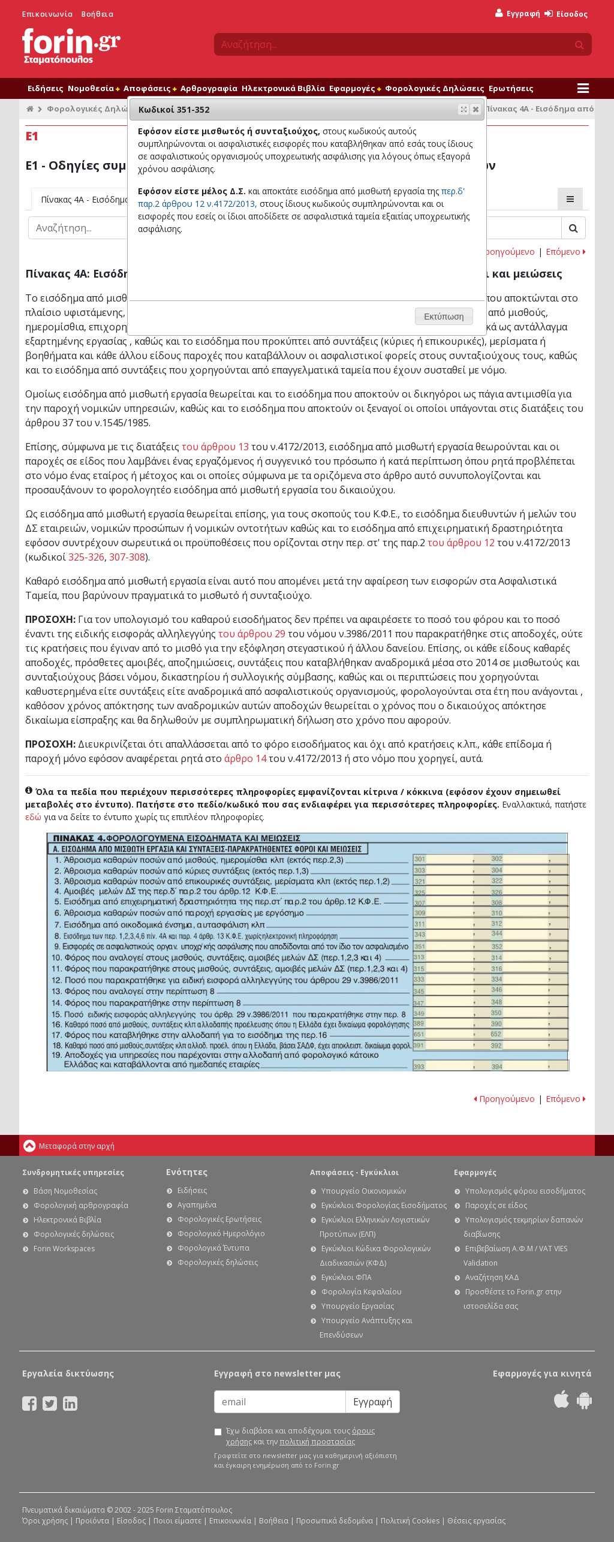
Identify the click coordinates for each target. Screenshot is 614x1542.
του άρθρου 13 (215, 446)
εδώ (33, 817)
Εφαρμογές (355, 88)
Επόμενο (566, 251)
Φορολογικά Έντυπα (213, 1248)
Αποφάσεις (150, 88)
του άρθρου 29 (251, 633)
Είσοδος (566, 14)
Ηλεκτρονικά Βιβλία (283, 88)
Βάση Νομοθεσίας (65, 1191)
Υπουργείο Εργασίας (357, 1306)
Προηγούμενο (504, 251)
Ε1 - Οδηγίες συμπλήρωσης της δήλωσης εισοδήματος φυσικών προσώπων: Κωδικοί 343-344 (491, 935)
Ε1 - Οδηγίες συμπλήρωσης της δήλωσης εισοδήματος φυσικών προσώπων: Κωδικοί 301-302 (491, 859)
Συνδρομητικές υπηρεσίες (73, 1172)
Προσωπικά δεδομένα (334, 1521)
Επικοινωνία (47, 14)
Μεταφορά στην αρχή (77, 1146)
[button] (475, 109)
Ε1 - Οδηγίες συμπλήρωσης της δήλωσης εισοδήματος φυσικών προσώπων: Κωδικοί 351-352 (491, 946)
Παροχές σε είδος (496, 1205)
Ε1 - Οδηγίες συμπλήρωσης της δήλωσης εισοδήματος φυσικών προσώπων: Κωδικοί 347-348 (491, 1001)
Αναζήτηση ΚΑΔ (492, 1277)
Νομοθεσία (93, 88)
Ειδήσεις (46, 88)
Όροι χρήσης (45, 1521)
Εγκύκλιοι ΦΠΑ (346, 1277)
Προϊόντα (92, 1521)
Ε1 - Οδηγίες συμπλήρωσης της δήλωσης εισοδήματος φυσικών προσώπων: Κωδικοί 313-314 (491, 956)
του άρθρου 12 (461, 542)
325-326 (86, 557)
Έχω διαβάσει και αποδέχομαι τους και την (300, 1436)
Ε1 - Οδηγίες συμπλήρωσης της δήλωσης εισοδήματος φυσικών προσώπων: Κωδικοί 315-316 (491, 968)
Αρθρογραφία (208, 88)
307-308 (127, 557)
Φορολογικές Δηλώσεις (434, 88)
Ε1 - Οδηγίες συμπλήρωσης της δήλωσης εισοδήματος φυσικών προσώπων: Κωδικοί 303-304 (491, 870)
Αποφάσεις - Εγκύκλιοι (354, 1172)
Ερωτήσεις (511, 88)
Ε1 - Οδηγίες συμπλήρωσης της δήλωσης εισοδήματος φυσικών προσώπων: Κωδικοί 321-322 (491, 880)
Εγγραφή (517, 13)
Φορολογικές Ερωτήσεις (219, 1219)
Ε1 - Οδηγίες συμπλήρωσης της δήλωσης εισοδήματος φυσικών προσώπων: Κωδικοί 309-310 (491, 912)
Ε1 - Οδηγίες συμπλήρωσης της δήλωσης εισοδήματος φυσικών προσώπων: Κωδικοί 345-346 (491, 990)
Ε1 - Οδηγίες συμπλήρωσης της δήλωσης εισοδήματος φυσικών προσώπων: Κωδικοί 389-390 (491, 1023)
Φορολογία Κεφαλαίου (361, 1292)
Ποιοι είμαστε (177, 1521)
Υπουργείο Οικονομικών (363, 1191)
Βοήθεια (97, 14)
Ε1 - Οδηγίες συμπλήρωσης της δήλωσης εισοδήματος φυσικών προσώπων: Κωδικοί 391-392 (491, 1046)
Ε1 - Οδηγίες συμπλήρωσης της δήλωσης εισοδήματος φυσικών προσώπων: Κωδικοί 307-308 (491, 900)
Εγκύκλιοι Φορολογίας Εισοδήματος (384, 1205)
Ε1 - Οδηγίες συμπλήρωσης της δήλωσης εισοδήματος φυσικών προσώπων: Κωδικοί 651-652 (491, 1034)
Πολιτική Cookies (410, 1521)
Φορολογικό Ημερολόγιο (221, 1233)
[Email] (280, 1401)
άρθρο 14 (245, 758)
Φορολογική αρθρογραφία (81, 1205)
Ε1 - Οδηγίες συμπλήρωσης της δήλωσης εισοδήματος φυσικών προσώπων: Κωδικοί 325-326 (491, 890)
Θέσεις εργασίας (476, 1521)
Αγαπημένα (196, 1205)
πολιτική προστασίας (317, 1441)
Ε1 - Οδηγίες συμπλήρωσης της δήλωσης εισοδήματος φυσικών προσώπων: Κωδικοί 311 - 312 (491, 923)
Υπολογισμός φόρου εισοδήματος (525, 1191)
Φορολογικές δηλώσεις (74, 1234)
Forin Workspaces (64, 1248)
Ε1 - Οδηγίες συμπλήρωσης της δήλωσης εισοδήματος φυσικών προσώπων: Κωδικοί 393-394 (491, 1065)
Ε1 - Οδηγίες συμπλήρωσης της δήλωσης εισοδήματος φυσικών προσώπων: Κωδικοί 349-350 (491, 1012)
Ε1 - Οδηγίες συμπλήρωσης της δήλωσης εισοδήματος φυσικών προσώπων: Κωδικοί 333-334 (491, 979)
